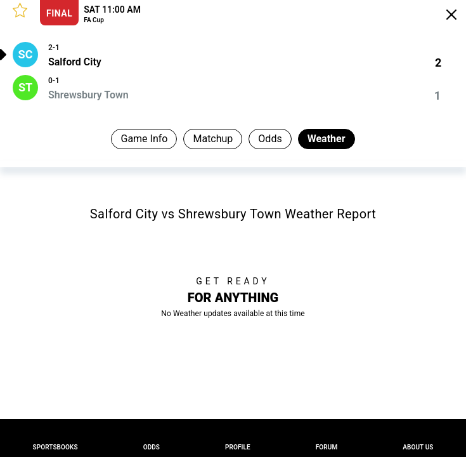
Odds (270, 139)
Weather (326, 139)
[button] (20, 10)
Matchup (213, 139)
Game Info (143, 139)
